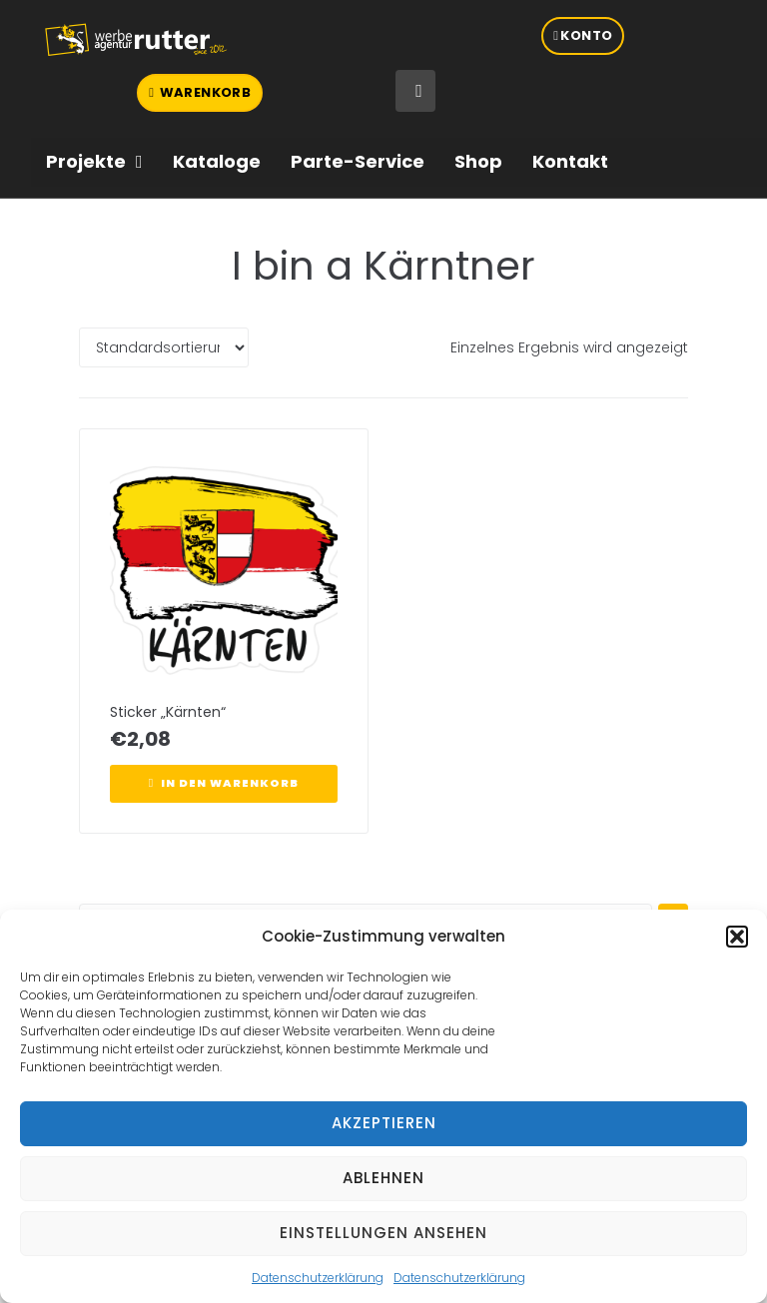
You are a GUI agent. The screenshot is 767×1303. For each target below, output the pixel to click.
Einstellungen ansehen (383, 1232)
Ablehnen (383, 1177)
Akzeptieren (384, 1122)
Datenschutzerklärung (318, 1277)
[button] (737, 937)
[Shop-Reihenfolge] (164, 347)
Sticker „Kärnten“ (168, 712)
